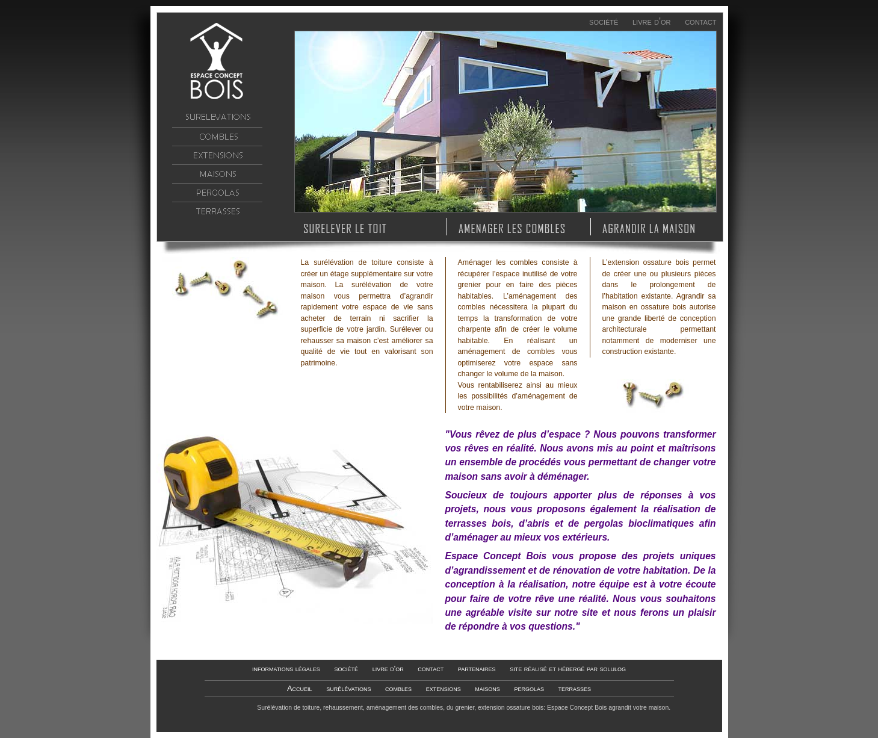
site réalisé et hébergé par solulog (568, 668)
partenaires (477, 668)
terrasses (217, 211)
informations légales (286, 668)
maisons (217, 174)
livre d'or (651, 21)
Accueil (217, 61)
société (603, 21)
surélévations (217, 118)
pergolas (217, 193)
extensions (217, 155)
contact (700, 21)
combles (217, 137)
